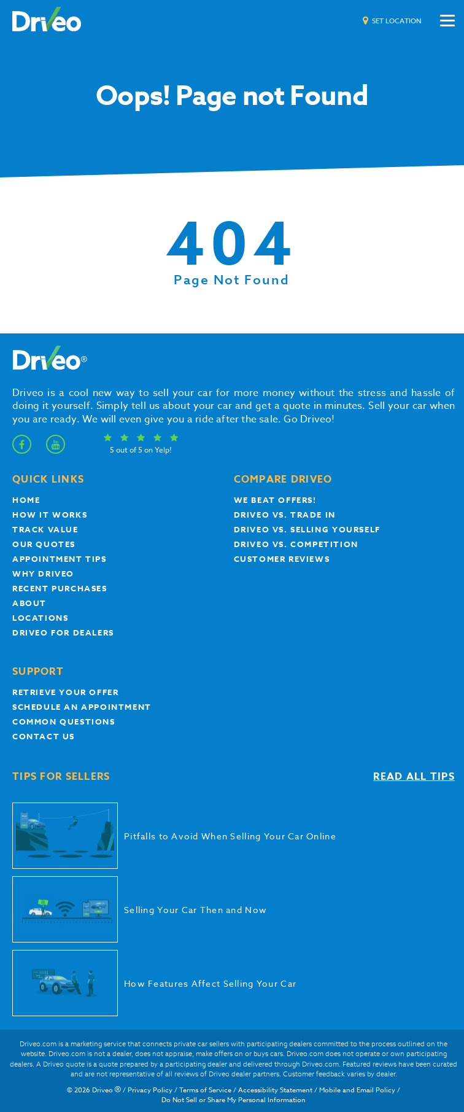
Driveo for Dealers (63, 632)
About (29, 602)
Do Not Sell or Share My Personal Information (233, 1100)
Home (26, 499)
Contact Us (43, 736)
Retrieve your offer (65, 692)
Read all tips (414, 776)
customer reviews (282, 558)
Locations (40, 617)
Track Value (45, 529)
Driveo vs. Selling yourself (307, 529)
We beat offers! (275, 499)
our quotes (43, 544)
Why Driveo (43, 573)
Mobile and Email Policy (357, 1090)
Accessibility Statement (275, 1090)
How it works (49, 514)
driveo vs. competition (296, 544)
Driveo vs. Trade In (285, 514)
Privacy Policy (150, 1090)
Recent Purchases (59, 588)
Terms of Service (205, 1090)
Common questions (63, 721)
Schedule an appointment (82, 706)
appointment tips (59, 558)
